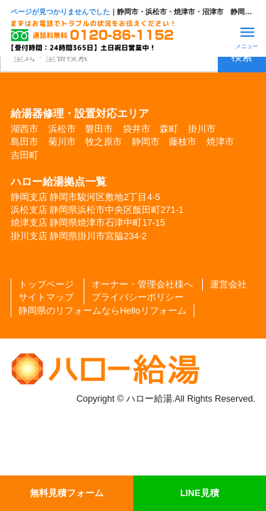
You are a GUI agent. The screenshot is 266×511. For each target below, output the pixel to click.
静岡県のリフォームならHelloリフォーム (102, 311)
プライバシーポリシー (138, 297)
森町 (169, 129)
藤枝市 (182, 142)
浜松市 (62, 129)
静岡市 (146, 142)
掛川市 (202, 129)
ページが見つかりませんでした (60, 12)
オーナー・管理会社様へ (142, 285)
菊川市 (62, 142)
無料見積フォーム (67, 493)
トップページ (46, 285)
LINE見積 (199, 493)
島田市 (24, 142)
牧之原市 (103, 142)
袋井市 (136, 129)
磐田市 (99, 129)
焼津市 (220, 142)
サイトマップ (46, 297)
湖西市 (24, 129)
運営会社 (228, 285)
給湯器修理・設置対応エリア (80, 113)
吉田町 (24, 155)
